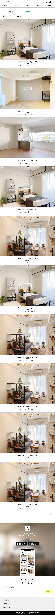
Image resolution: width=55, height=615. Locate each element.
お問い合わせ (37, 612)
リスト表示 (11, 12)
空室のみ (18, 16)
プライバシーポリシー (25, 612)
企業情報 (32, 612)
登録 (48, 591)
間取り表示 (27, 12)
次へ (51, 514)
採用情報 (49, 5)
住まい (5, 5)
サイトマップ (18, 612)
